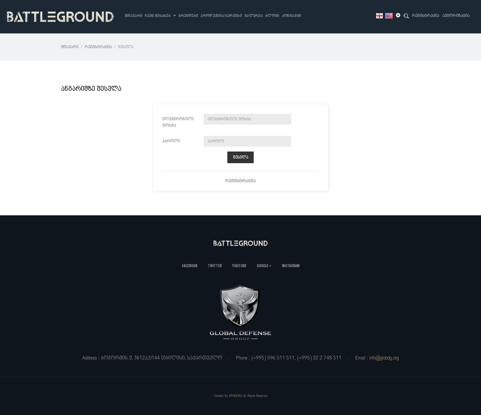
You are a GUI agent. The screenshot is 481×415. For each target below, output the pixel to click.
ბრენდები (188, 16)
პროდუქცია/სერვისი (221, 16)
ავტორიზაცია (456, 15)
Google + (264, 265)
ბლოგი (272, 16)
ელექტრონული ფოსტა (178, 122)
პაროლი (171, 141)
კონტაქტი (292, 16)
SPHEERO (235, 396)
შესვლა (240, 157)
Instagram (290, 265)
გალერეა (253, 16)
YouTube (239, 265)
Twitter (215, 265)
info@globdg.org (384, 358)
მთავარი (133, 16)
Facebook (190, 265)
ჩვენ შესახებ (160, 15)
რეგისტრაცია (425, 15)
